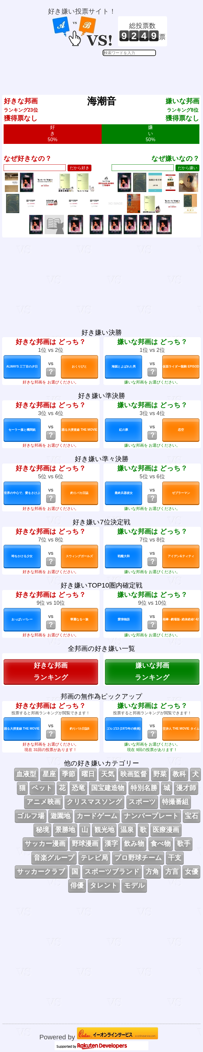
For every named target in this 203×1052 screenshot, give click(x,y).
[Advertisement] (107, 71)
